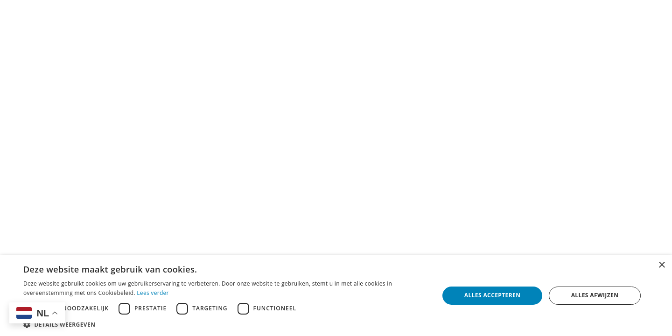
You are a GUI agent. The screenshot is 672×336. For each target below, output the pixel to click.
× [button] (661, 265)
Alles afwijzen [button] (595, 295)
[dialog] (336, 295)
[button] (225, 324)
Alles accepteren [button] (492, 295)
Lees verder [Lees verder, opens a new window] (153, 293)
